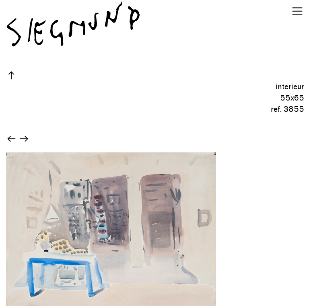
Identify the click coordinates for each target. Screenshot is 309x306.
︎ (11, 139)
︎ (24, 139)
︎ (11, 76)
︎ (297, 11)
